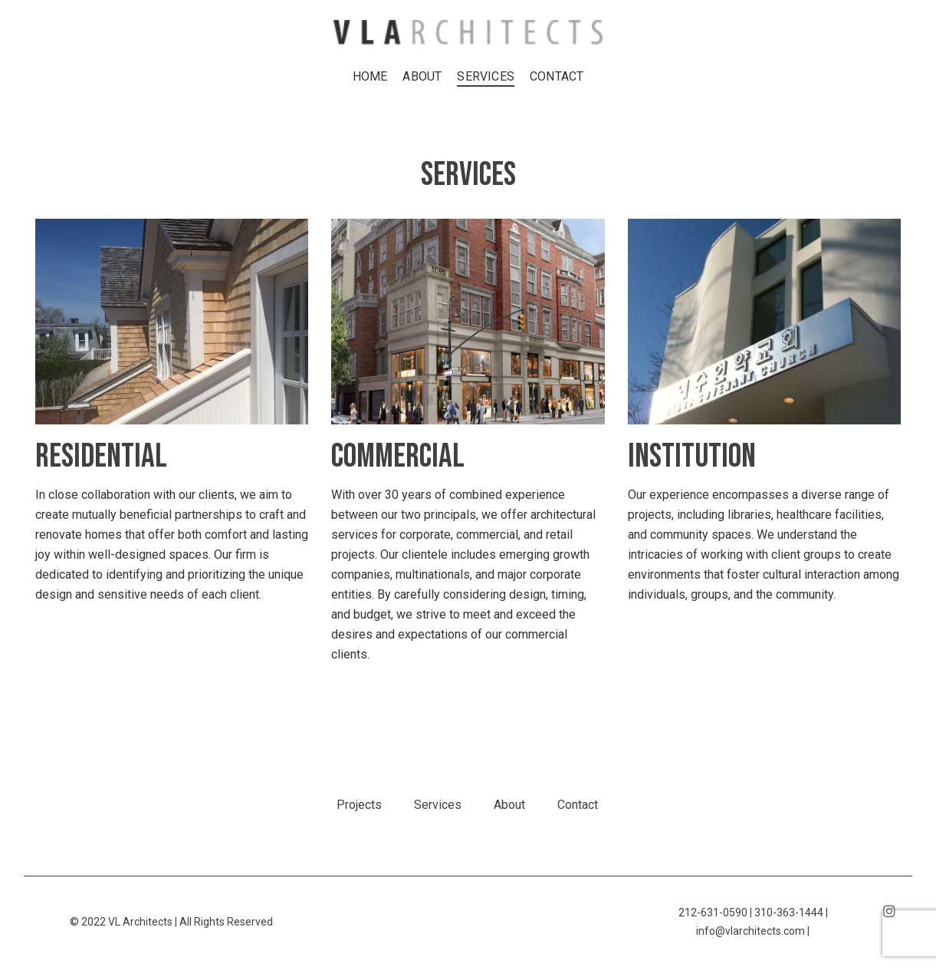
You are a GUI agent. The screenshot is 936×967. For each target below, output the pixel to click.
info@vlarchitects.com (750, 931)
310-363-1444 (788, 912)
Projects (359, 804)
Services (437, 804)
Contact (577, 804)
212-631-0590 (712, 912)
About (509, 804)
